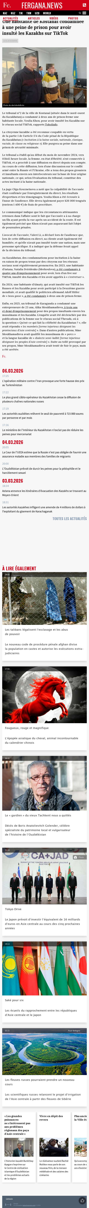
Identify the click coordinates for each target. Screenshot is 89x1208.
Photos (73, 18)
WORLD (47, 13)
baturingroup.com (29, 1205)
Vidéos (54, 18)
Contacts (9, 1199)
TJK (21, 13)
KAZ (5, 13)
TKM (28, 13)
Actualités (10, 18)
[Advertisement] (44, 544)
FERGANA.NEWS (41, 5)
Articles (34, 18)
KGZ (13, 13)
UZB (37, 13)
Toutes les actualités (70, 518)
